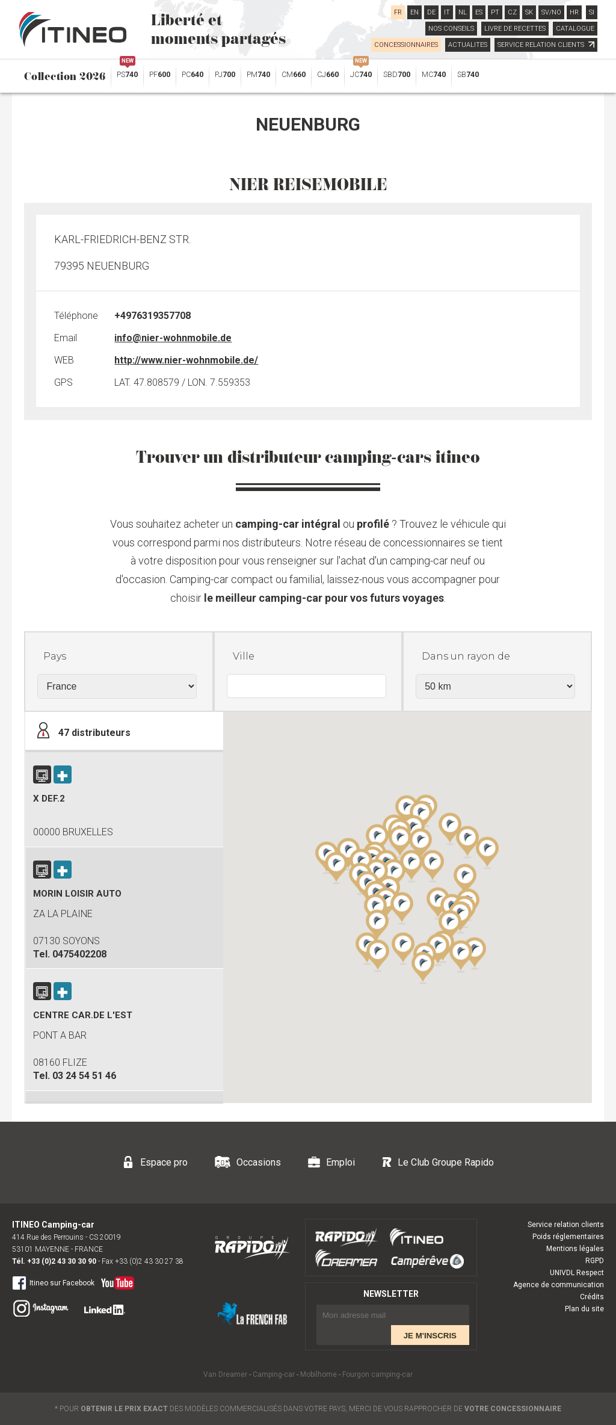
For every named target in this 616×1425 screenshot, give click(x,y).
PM (258, 74)
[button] (450, 925)
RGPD (594, 1261)
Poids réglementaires (568, 1236)
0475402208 (79, 954)
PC (192, 74)
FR (398, 12)
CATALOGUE (575, 28)
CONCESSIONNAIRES (406, 45)
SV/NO (551, 12)
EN (414, 12)
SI (591, 12)
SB (468, 74)
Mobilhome (318, 1374)
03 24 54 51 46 (84, 1075)
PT (495, 12)
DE (431, 12)
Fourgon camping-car (377, 1374)
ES (478, 12)
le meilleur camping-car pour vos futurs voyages (324, 598)
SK (529, 12)
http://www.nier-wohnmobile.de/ (186, 360)
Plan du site (584, 1309)
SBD (396, 74)
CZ (512, 12)
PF (159, 74)
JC (361, 71)
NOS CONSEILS (451, 28)
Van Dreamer (225, 1374)
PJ (225, 74)
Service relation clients (566, 1224)
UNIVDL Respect (577, 1273)
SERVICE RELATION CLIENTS (545, 45)
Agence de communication (558, 1285)
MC (434, 74)
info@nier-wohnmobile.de (173, 338)
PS (127, 71)
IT (447, 12)
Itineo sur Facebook (53, 1282)
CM (294, 74)
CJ (328, 74)
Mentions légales (575, 1248)
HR (574, 12)
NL (462, 12)
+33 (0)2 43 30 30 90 (61, 1261)
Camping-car (274, 1374)
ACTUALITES (467, 45)
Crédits (592, 1297)
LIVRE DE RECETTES (515, 28)
